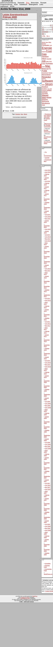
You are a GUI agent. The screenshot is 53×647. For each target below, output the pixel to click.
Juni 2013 (47, 268)
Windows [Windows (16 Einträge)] (45, 99)
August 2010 (46, 357)
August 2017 (46, 187)
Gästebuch (23, 4)
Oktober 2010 (46, 349)
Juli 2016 (47, 214)
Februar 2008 (46, 454)
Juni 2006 (47, 526)
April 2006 (48, 530)
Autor (16, 4)
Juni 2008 (47, 444)
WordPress (34, 596)
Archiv (12, 6)
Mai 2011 (47, 325)
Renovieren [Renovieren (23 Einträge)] (46, 75)
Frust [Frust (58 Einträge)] (49, 51)
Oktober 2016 (46, 203)
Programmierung (6, 4)
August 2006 (46, 521)
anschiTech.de (7, 1)
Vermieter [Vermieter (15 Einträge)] (45, 93)
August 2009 (46, 398)
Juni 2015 (47, 229)
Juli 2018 (47, 181)
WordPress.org (48, 574)
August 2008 (46, 439)
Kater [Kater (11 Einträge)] (47, 61)
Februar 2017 (46, 191)
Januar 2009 (46, 417)
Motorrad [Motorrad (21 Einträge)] (45, 69)
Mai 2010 (47, 364)
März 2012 (46, 303)
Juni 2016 (47, 216)
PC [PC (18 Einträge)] (50, 69)
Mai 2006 (47, 528)
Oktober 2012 (46, 290)
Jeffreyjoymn (47, 123)
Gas (22, 114)
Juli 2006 (47, 524)
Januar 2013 (46, 276)
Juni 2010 (47, 362)
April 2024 (48, 170)
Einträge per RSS (25, 597)
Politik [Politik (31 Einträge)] (44, 71)
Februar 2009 (46, 413)
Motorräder (35, 3)
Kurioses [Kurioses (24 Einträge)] (49, 63)
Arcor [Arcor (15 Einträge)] (43, 42)
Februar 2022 (46, 174)
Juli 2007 (47, 483)
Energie (17, 114)
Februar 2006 (46, 536)
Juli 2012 (47, 298)
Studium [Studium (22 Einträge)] (45, 87)
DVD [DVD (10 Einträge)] (50, 45)
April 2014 (48, 241)
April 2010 (48, 366)
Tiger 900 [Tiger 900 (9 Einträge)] (49, 88)
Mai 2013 (47, 270)
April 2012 (48, 300)
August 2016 (46, 211)
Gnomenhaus (47, 155)
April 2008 (48, 448)
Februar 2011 (46, 332)
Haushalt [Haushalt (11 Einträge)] (48, 59)
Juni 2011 (47, 323)
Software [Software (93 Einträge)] (47, 80)
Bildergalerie (33, 4)
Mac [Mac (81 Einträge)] (47, 66)
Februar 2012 (46, 306)
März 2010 (46, 369)
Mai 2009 (47, 405)
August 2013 (46, 265)
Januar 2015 (46, 232)
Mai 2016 (47, 218)
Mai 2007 (47, 487)
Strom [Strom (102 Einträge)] (49, 84)
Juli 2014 (47, 235)
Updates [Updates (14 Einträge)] (49, 90)
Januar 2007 (46, 499)
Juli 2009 (47, 401)
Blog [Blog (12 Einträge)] (50, 42)
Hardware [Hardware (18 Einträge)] (45, 56)
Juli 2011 (47, 321)
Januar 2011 (46, 335)
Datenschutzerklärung (8, 3)
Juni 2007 (47, 485)
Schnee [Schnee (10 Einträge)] (44, 78)
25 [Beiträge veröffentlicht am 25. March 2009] (47, 32)
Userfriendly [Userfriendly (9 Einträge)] (44, 91)
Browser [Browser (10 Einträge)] (44, 43)
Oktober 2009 (46, 390)
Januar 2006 (46, 540)
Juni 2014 (47, 237)
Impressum (4, 6)
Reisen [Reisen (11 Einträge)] (50, 73)
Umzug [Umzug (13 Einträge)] (44, 90)
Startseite (21, 3)
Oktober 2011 (46, 318)
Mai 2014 (47, 239)
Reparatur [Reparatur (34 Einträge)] (46, 77)
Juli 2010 (47, 360)
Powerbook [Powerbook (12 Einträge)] (45, 73)
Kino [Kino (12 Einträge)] (50, 61)
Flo (46, 152)
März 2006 (46, 533)
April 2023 (48, 172)
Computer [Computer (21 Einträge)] (45, 45)
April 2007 (48, 489)
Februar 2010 (46, 372)
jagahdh (47, 157)
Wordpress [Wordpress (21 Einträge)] (46, 103)
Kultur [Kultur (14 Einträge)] (43, 63)
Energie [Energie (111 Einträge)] (47, 48)
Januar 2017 (46, 194)
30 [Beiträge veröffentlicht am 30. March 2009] (43, 34)
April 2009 (48, 407)
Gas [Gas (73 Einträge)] (44, 54)
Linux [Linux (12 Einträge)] (43, 66)
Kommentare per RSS (25, 598)
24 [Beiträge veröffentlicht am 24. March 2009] (45, 32)
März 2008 (46, 451)
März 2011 (46, 328)
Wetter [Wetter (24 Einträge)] (48, 97)
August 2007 (46, 480)
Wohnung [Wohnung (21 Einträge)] (45, 101)
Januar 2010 (46, 376)
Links (41, 4)
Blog (27, 3)
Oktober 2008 (46, 431)
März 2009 (46, 410)
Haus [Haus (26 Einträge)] (44, 58)
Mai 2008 (47, 446)
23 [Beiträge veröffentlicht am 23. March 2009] (43, 32)
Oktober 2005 (46, 553)
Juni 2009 (47, 403)
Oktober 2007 (46, 472)
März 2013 (46, 273)
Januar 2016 (46, 221)
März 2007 (46, 492)
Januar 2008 (46, 458)
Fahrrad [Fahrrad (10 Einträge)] (44, 51)
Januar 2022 (46, 178)
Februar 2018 (46, 184)
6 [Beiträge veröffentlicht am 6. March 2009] (50, 25)
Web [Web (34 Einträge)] (44, 97)
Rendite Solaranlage (47, 125)
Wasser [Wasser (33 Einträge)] (45, 95)
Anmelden (48, 563)
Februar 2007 (46, 495)
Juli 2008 (47, 442)
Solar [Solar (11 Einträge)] (43, 84)
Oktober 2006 (46, 512)
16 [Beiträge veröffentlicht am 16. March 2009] (43, 30)
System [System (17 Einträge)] (44, 89)
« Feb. (43, 36)
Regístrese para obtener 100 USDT (47, 115)
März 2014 (46, 243)
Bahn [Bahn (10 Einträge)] (47, 42)
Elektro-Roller (47, 119)
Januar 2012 (46, 310)
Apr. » (48, 36)
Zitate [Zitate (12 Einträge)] (43, 105)
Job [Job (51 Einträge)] (44, 61)
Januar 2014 (46, 247)
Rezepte (43, 3)
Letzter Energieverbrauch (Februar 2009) (15, 15)
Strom (25, 114)
